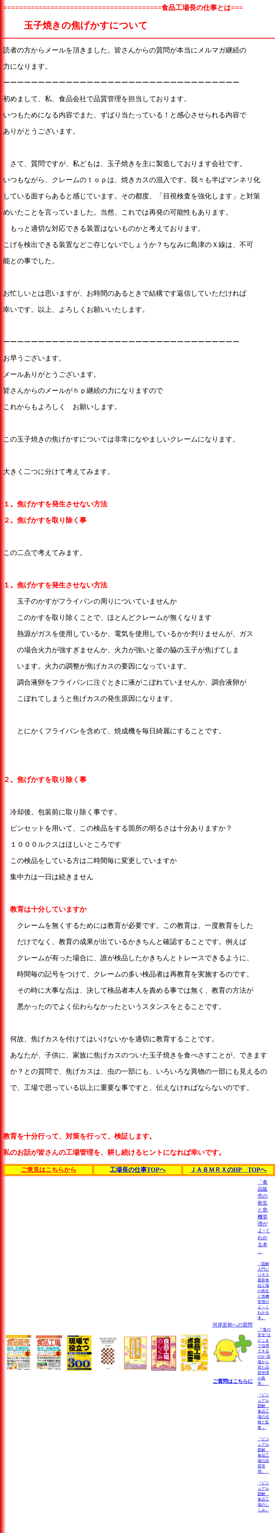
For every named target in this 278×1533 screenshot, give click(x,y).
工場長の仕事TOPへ (138, 1169)
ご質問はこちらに (233, 1381)
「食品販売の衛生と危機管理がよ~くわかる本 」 (264, 1216)
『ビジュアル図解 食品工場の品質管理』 (263, 1455)
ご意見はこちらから (48, 1169)
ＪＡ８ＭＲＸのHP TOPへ (228, 1169)
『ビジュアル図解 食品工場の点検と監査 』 (263, 1411)
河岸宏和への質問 (232, 1325)
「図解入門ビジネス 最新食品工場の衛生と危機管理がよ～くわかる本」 (263, 1291)
